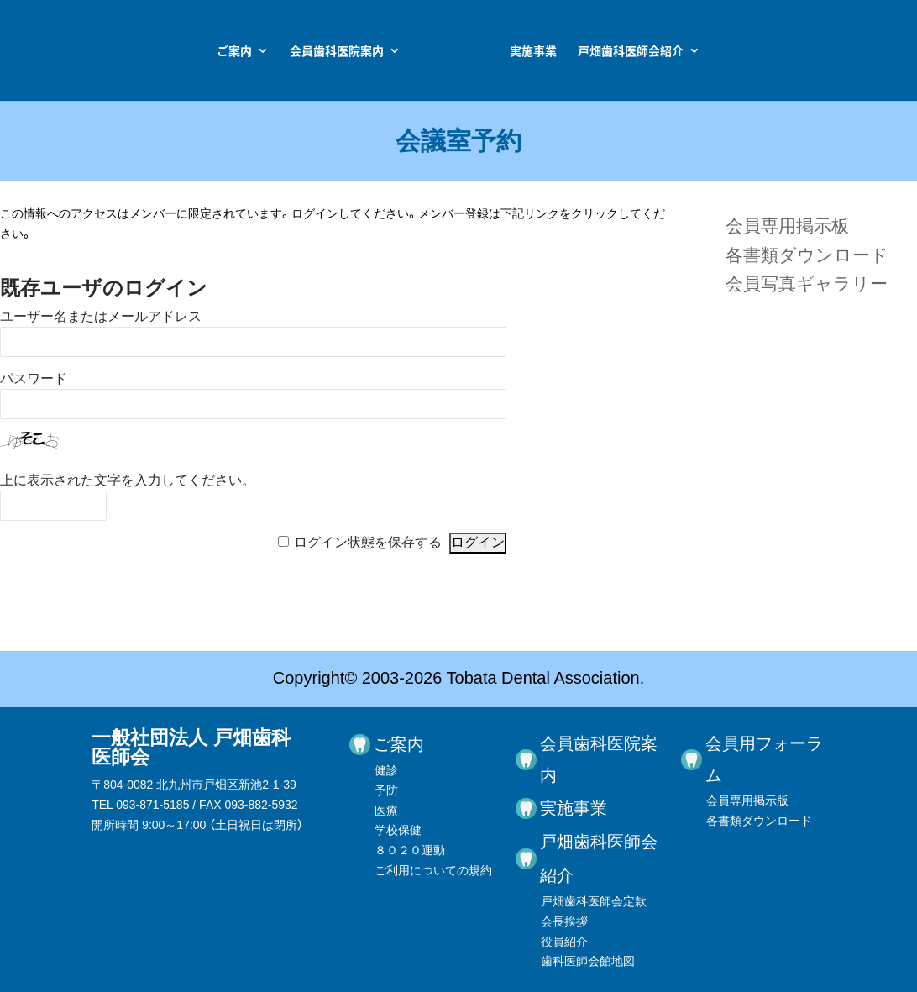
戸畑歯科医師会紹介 (750, 52)
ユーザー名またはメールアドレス (101, 316)
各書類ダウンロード (807, 255)
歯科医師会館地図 (588, 961)
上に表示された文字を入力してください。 (127, 480)
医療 (386, 810)
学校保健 (398, 830)
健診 (386, 770)
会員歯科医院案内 (217, 52)
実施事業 (652, 52)
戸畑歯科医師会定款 (594, 901)
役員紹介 (564, 941)
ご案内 (115, 52)
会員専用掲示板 (787, 225)
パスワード (33, 378)
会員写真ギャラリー (807, 283)
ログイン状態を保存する (368, 542)
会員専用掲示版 (747, 800)
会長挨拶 (564, 921)
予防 (386, 790)
